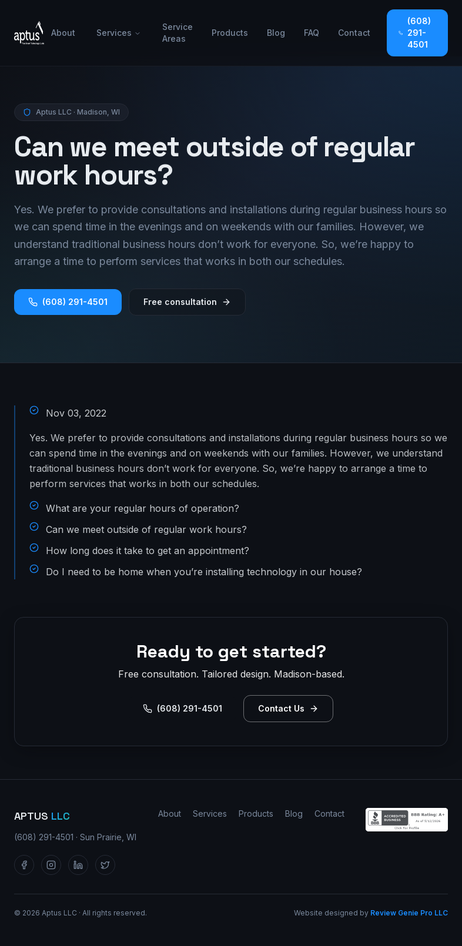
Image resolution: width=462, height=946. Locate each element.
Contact (354, 33)
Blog (276, 33)
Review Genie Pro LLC (409, 912)
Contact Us (288, 708)
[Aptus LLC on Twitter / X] (105, 865)
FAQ (311, 33)
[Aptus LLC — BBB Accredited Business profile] (407, 819)
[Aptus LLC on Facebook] (24, 865)
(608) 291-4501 (415, 32)
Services (118, 33)
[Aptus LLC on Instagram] (51, 865)
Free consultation (187, 302)
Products (230, 33)
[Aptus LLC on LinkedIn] (78, 865)
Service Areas (177, 32)
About (63, 33)
